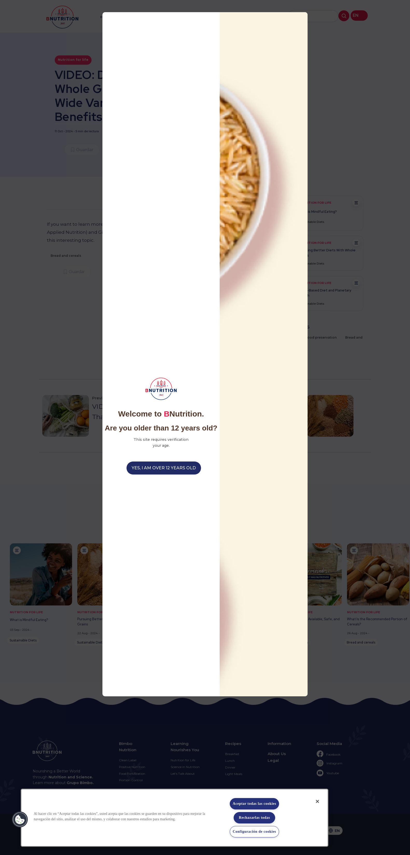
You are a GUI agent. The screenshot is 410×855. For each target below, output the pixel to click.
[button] (20, 819)
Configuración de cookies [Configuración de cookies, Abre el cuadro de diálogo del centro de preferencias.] (254, 832)
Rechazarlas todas (254, 818)
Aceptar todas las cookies (254, 804)
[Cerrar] (317, 801)
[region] (174, 818)
